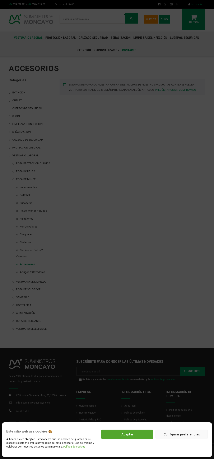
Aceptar (127, 434)
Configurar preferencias (182, 434)
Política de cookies (74, 446)
